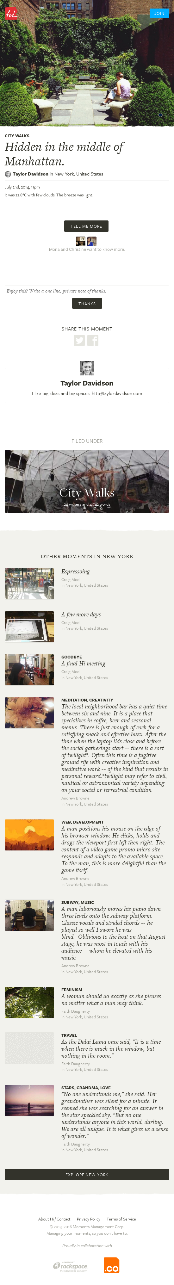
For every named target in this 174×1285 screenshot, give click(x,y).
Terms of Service (121, 1219)
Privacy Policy (88, 1219)
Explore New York (87, 1174)
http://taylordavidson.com (117, 393)
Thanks (87, 303)
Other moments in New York (87, 556)
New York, (78, 173)
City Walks (17, 136)
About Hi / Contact (54, 1219)
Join (159, 13)
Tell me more (86, 226)
